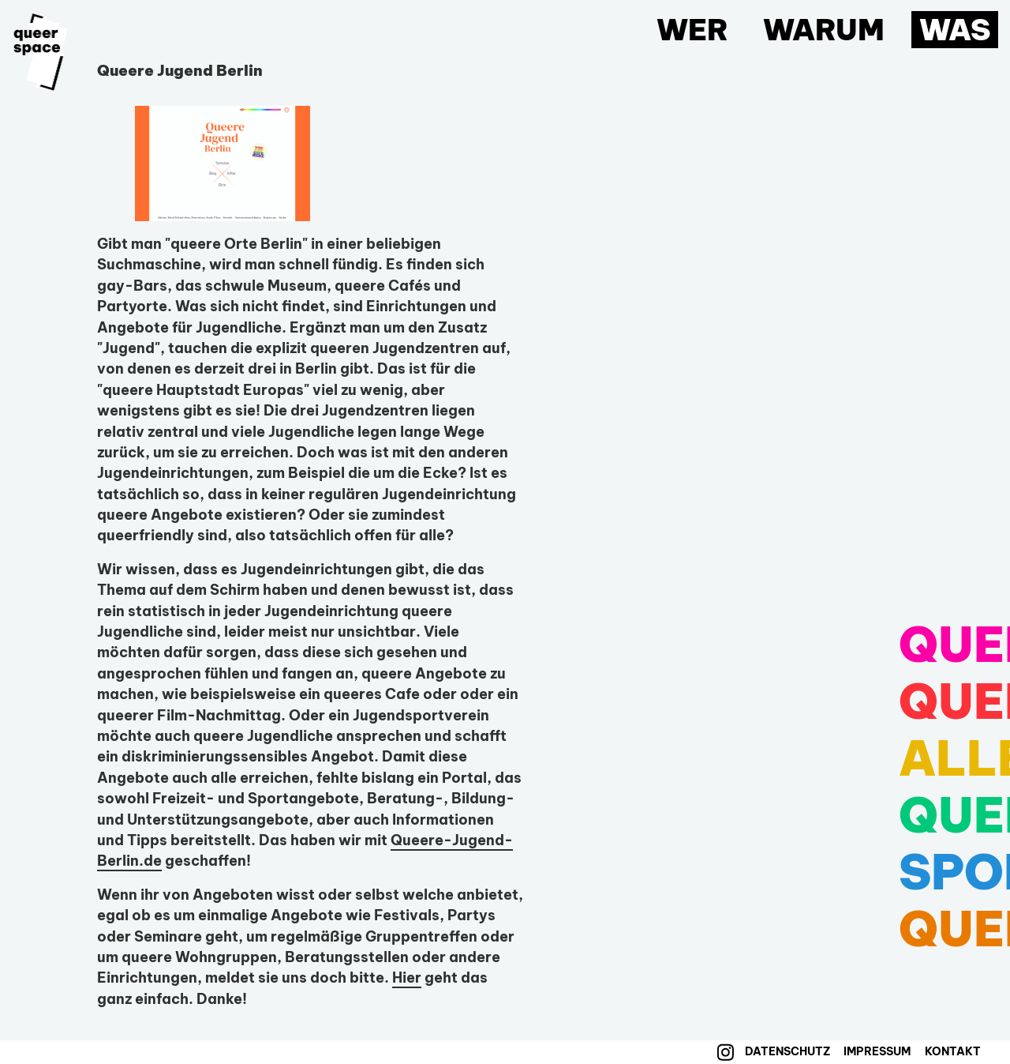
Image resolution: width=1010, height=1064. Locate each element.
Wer (692, 29)
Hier (406, 977)
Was (954, 29)
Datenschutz (787, 1051)
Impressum (877, 1051)
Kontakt (953, 1051)
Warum (824, 29)
